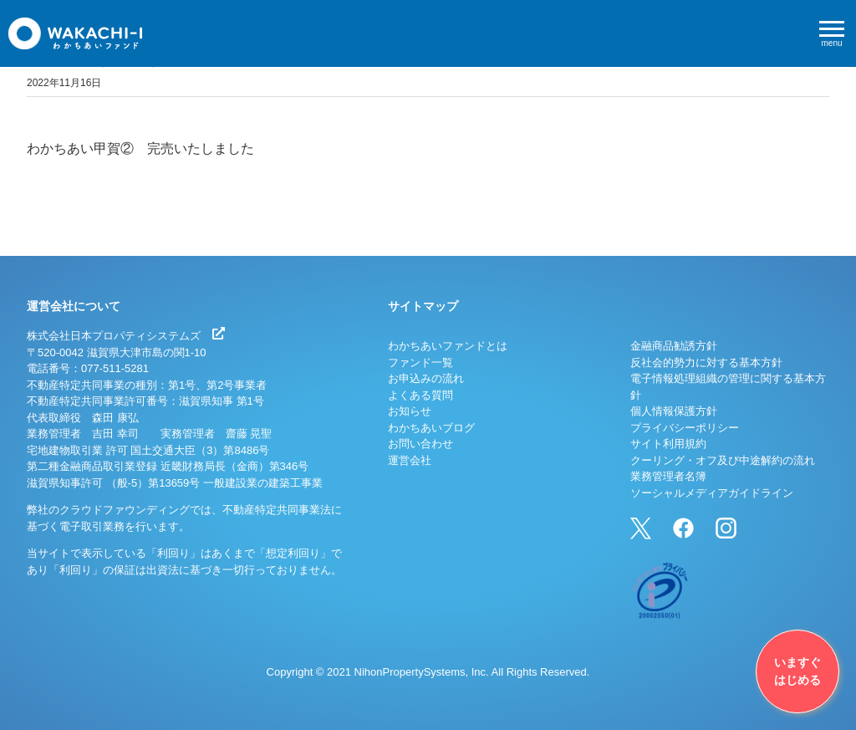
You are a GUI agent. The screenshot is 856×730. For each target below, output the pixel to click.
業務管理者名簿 (668, 476)
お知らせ (409, 411)
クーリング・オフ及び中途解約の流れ (722, 460)
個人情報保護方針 (673, 411)
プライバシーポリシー (684, 427)
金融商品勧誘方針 (673, 345)
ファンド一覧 (420, 362)
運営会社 (409, 460)
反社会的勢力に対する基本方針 (706, 362)
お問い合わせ (420, 443)
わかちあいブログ (431, 427)
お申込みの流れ (426, 378)
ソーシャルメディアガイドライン (711, 493)
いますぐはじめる (797, 671)
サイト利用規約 (668, 443)
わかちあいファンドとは (447, 345)
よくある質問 (420, 395)
